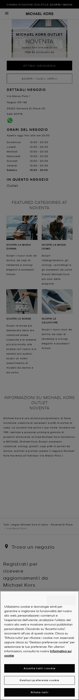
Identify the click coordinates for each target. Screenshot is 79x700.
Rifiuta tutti (39, 692)
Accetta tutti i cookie (39, 668)
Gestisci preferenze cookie (39, 680)
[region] (39, 645)
